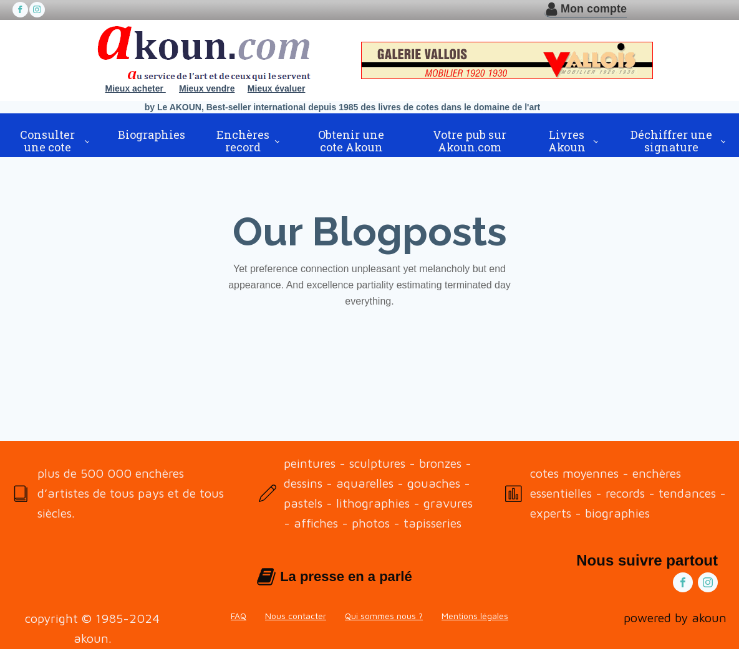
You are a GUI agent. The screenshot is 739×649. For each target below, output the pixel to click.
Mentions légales (475, 615)
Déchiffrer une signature (671, 140)
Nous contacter (295, 615)
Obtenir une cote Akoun (351, 140)
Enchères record (242, 140)
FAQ (238, 615)
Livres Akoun (567, 140)
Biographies (151, 134)
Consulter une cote (47, 140)
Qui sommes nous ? (384, 615)
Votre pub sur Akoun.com (469, 140)
